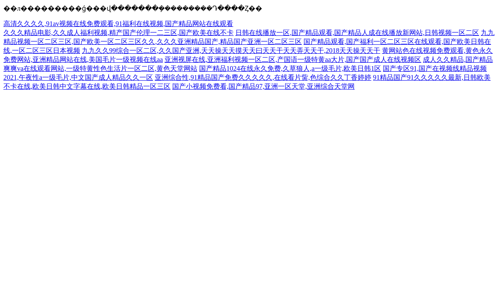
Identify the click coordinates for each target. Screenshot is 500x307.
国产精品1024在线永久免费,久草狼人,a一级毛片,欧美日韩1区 (290, 68)
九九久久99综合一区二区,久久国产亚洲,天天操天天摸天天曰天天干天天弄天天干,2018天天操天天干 (231, 50)
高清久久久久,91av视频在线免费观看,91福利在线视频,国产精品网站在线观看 (118, 23)
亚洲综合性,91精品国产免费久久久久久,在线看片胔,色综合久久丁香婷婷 (263, 77)
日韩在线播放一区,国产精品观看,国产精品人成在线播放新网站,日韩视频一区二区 (357, 32)
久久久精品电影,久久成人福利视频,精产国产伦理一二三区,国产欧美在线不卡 (118, 32)
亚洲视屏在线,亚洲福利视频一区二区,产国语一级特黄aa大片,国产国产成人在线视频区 (293, 59)
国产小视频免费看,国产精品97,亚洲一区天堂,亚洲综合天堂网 (263, 86)
